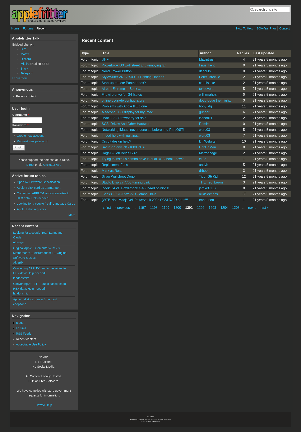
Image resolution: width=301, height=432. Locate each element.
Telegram (27, 73)
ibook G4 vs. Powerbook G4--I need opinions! (135, 188)
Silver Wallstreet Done (118, 176)
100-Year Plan (266, 28)
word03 (204, 129)
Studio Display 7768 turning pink (126, 182)
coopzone (19, 304)
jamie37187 (207, 188)
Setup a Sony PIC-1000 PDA (123, 147)
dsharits (205, 71)
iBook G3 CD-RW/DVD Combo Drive (129, 194)
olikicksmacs (208, 194)
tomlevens (206, 88)
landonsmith (21, 278)
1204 (224, 207)
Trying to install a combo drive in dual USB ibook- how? (143, 159)
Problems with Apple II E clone (124, 106)
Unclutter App (52, 164)
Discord (26, 59)
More (71, 215)
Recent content (26, 96)
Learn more (20, 78)
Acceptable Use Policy (31, 344)
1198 (154, 207)
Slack (24, 68)
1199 (165, 207)
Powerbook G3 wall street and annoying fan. (134, 65)
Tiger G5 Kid (208, 176)
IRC (23, 49)
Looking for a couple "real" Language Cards (46, 203)
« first (107, 207)
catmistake (207, 83)
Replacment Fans (115, 165)
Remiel (204, 124)
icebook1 (205, 118)
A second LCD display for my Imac (127, 112)
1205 (236, 207)
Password (20, 125)
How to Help (44, 405)
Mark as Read (112, 170)
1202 (200, 207)
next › (252, 207)
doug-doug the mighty (215, 100)
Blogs (19, 322)
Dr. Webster (208, 141)
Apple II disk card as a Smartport (39, 187)
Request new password (32, 141)
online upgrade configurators (123, 100)
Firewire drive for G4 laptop (122, 94)
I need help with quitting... (121, 135)
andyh (203, 165)
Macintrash (207, 59)
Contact (284, 28)
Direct (30, 164)
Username (20, 114)
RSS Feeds (23, 333)
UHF (105, 59)
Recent (41, 28)
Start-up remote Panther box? (124, 83)
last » (265, 207)
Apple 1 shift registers (31, 209)
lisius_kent (207, 65)
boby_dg (205, 106)
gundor (204, 112)
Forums (28, 28)
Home (15, 28)
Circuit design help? (116, 141)
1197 (142, 207)
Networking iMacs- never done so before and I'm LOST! (143, 129)
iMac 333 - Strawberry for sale (124, 118)
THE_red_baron (211, 182)
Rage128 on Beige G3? (119, 153)
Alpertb (18, 262)
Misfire (25, 63)
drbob (203, 170)
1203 (212, 207)
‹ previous (122, 207)
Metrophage (208, 153)
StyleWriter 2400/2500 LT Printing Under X (133, 77)
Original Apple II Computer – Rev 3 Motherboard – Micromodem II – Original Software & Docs (40, 252)
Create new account (30, 135)
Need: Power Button (117, 71)
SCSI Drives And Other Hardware (126, 124)
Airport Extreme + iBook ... (121, 88)
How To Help (244, 28)
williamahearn (209, 94)
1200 (177, 207)
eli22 (202, 159)
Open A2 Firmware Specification (38, 182)
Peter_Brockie (209, 77)
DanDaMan (207, 147)
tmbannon (206, 200)
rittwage (18, 242)
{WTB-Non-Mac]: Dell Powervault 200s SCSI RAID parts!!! (145, 200)
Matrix (25, 54)
